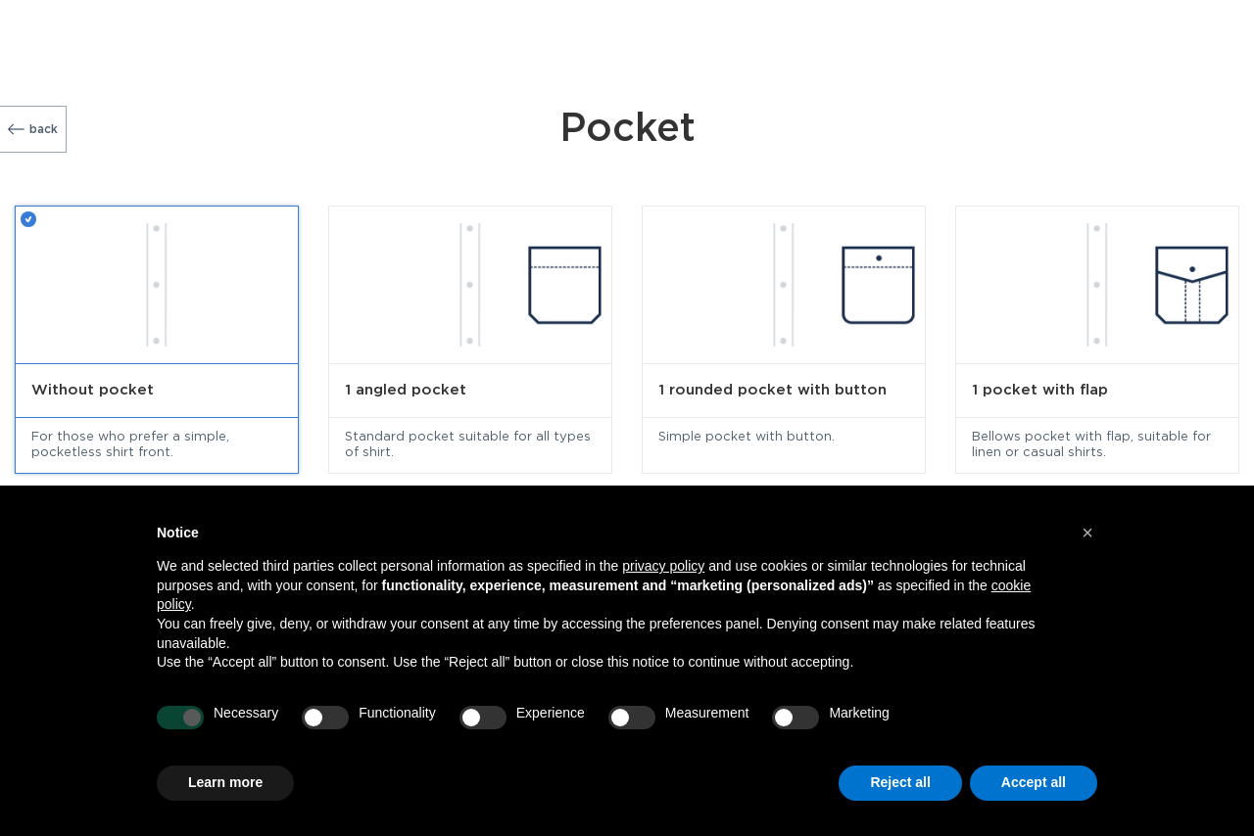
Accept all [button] (1033, 782)
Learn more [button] (225, 782)
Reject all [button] (900, 782)
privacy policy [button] (663, 566)
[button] (1087, 532)
